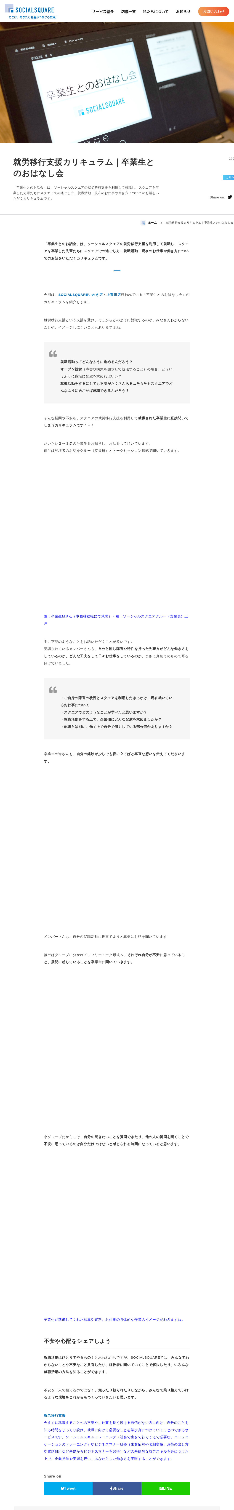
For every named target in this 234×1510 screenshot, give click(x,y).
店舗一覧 (128, 11)
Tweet (68, 1318)
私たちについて (156, 11)
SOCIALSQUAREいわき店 (80, 295)
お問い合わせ (214, 11)
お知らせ (183, 11)
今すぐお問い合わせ (92, 1443)
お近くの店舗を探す (142, 1443)
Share (117, 1318)
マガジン (152, 1481)
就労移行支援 (55, 1245)
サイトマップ (175, 1481)
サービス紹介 (103, 11)
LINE (166, 1318)
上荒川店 (113, 295)
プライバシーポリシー (199, 1481)
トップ (35, 1481)
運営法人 (165, 1505)
